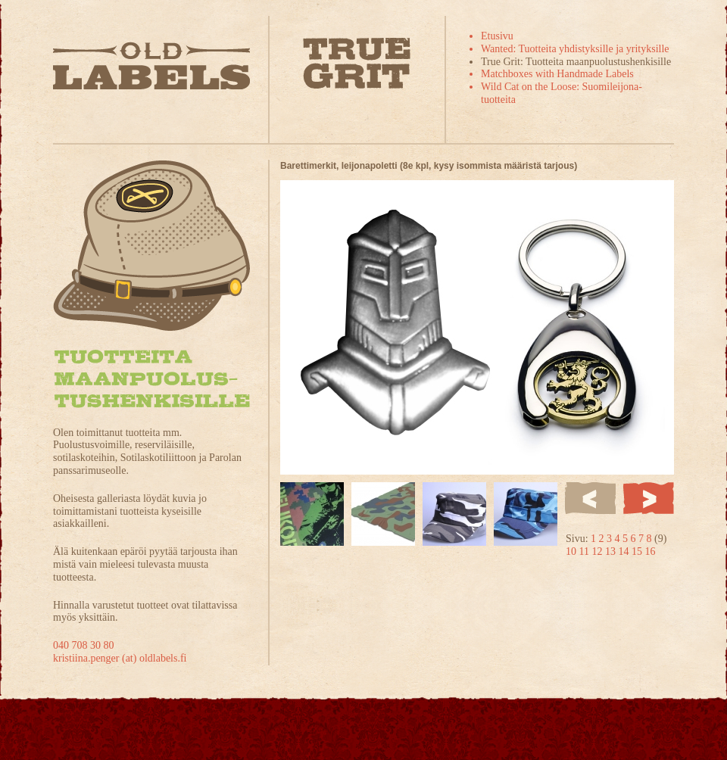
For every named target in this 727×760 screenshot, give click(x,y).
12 (598, 551)
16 (649, 551)
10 (572, 551)
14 (625, 551)
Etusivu (497, 36)
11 (585, 551)
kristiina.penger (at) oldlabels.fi (120, 658)
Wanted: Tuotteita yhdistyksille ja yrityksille (575, 49)
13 (612, 551)
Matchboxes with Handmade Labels (557, 73)
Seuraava (648, 498)
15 (638, 551)
